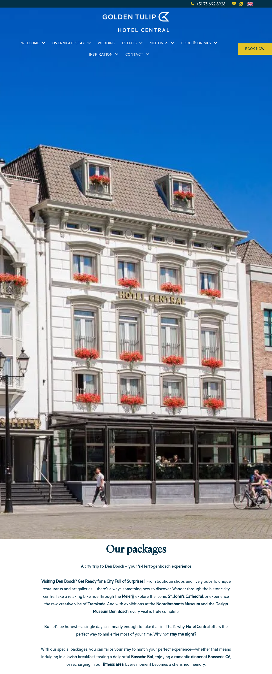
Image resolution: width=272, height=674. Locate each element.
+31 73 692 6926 (211, 4)
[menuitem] (33, 43)
